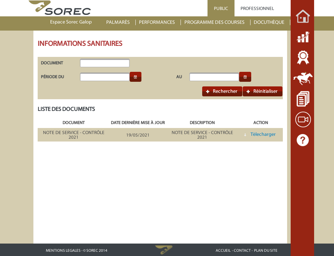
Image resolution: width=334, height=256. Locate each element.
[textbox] (105, 63)
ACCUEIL (223, 250)
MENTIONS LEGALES (63, 250)
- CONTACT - (242, 250)
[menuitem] (121, 22)
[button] (136, 77)
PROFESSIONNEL (257, 8)
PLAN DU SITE (266, 250)
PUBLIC (221, 8)
